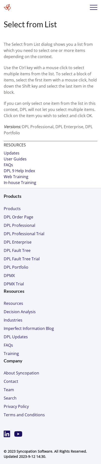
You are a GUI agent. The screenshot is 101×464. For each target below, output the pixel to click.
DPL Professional (19, 225)
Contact (11, 381)
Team (9, 389)
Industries (13, 320)
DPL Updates (16, 337)
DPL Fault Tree (17, 250)
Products (12, 208)
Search (10, 398)
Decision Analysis (20, 311)
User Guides (15, 159)
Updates (11, 153)
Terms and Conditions (24, 415)
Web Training (16, 176)
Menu (93, 7)
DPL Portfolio (16, 267)
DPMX (9, 275)
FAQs (8, 165)
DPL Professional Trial (24, 233)
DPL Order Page (18, 217)
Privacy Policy (16, 406)
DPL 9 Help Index (19, 170)
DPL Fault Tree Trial (22, 259)
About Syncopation (21, 373)
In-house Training (20, 182)
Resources (13, 303)
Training (11, 353)
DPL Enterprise (18, 242)
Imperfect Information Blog (29, 328)
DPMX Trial (14, 284)
